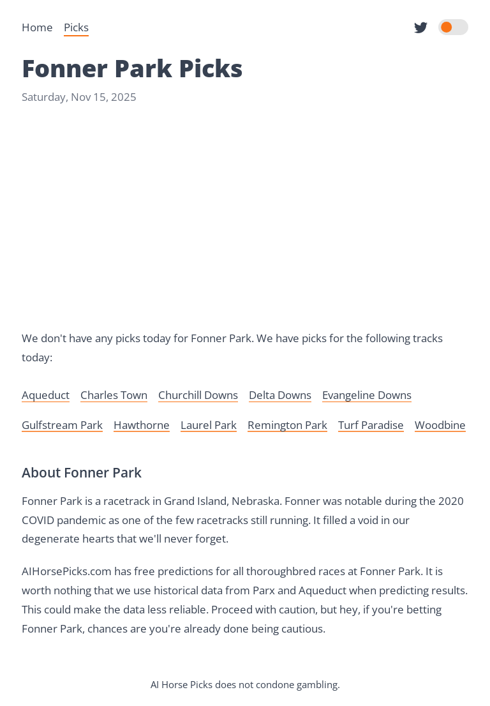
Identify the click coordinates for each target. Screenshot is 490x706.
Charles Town (113, 394)
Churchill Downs (198, 394)
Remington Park (287, 424)
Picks (76, 27)
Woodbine (440, 424)
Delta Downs (280, 394)
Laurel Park (209, 424)
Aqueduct (46, 394)
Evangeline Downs (367, 394)
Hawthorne (142, 424)
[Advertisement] (245, 217)
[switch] (453, 27)
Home (37, 27)
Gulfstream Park (62, 424)
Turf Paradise (371, 424)
